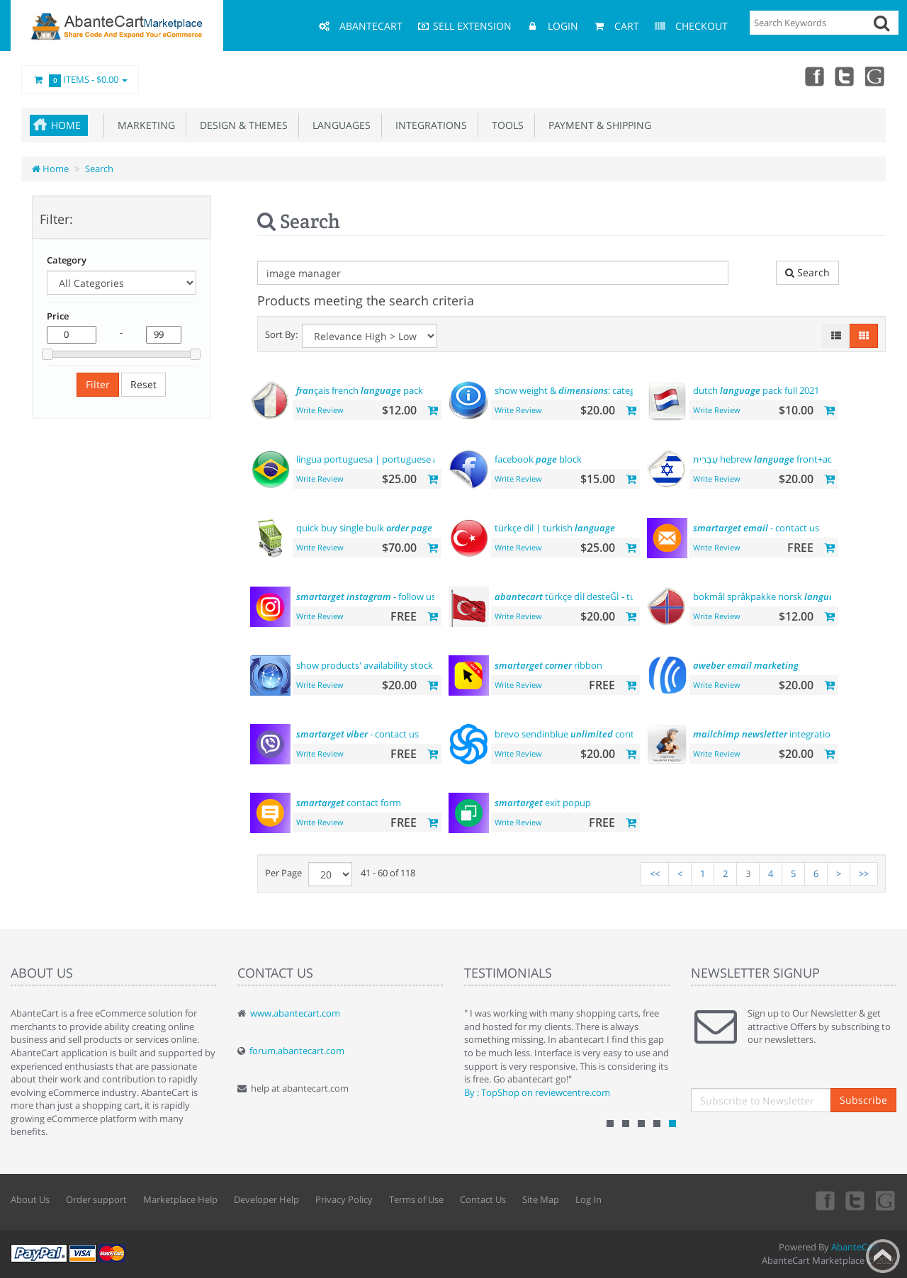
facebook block (538, 459)
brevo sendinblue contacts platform (629, 734)
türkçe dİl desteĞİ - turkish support (615, 596)
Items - (80, 80)
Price (58, 316)
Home (66, 125)
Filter (98, 384)
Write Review (320, 410)
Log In (588, 1199)
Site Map (540, 1199)
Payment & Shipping (597, 125)
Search (99, 168)
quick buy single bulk (364, 527)
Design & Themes (241, 125)
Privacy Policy (344, 1199)
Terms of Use (416, 1199)
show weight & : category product (613, 390)
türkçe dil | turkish (555, 527)
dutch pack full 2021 (756, 390)
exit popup (543, 802)
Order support (96, 1199)
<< (655, 873)
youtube (875, 75)
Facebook (813, 75)
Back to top (882, 1256)
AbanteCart (855, 1246)
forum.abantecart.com (296, 1050)
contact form (348, 802)
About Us (30, 1199)
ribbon (548, 665)
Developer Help (266, 1199)
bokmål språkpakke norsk (769, 596)
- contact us (756, 527)
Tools (505, 125)
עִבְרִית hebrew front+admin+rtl (778, 459)
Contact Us (483, 1199)
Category (66, 260)
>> (864, 873)
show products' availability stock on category (404, 665)
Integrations (428, 125)
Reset (143, 384)
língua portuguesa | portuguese (384, 459)
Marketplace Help (180, 1199)
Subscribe (863, 1100)
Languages (339, 125)
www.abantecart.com (295, 1013)
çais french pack (359, 390)
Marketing (143, 125)
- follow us (366, 596)
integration (764, 734)
